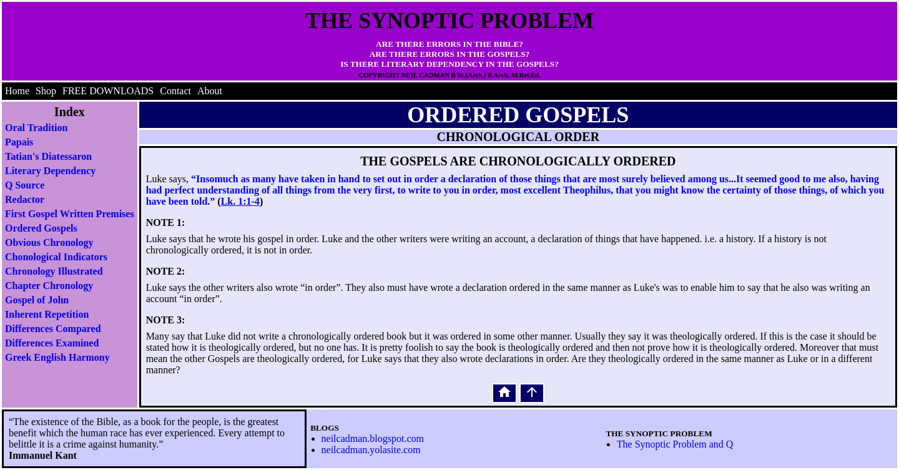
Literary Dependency (50, 170)
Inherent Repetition (47, 314)
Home (17, 91)
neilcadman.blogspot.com (373, 438)
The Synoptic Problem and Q (675, 444)
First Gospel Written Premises (69, 213)
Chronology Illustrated (54, 271)
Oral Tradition (36, 127)
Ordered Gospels (41, 228)
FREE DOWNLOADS (108, 91)
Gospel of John (37, 300)
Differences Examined (52, 343)
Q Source (24, 185)
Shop (46, 91)
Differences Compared (53, 328)
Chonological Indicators (56, 257)
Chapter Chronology (49, 285)
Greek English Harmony (57, 357)
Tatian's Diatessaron (48, 156)
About (209, 91)
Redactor (24, 199)
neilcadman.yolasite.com (371, 449)
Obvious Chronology (49, 242)
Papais (19, 142)
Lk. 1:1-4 (240, 201)
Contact (175, 91)
